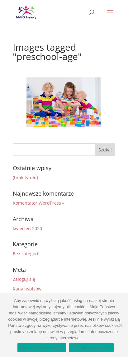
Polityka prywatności (91, 347)
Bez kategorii (26, 254)
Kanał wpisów (27, 289)
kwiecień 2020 (27, 228)
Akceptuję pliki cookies (42, 347)
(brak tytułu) (25, 177)
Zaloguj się (24, 279)
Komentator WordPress (37, 203)
